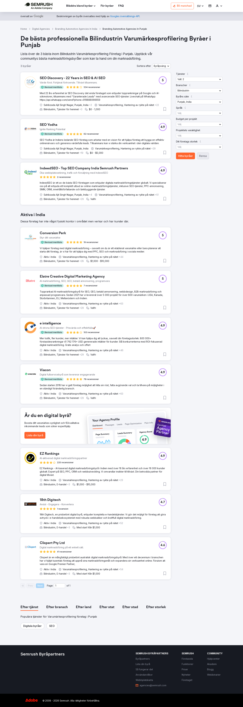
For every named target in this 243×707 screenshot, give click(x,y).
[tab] (29, 607)
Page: (50, 585)
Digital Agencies (41, 28)
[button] (200, 6)
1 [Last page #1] (69, 585)
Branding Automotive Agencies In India (76, 28)
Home (23, 28)
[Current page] (59, 586)
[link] (107, 6)
